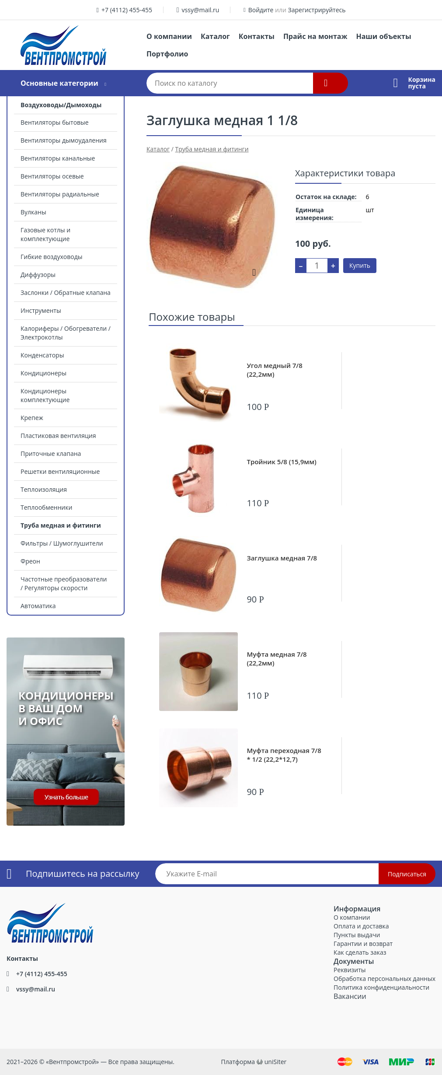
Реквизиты (349, 970)
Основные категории (59, 83)
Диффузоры (38, 274)
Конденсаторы (42, 355)
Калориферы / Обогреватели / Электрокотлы (66, 332)
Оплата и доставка (361, 926)
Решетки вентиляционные (60, 471)
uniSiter (276, 1061)
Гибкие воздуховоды (51, 256)
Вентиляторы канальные (58, 158)
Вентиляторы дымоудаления (64, 140)
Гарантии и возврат (363, 943)
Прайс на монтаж (315, 36)
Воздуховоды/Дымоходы (61, 105)
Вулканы (33, 212)
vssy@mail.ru (200, 10)
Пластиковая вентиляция (58, 435)
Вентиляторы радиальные (60, 194)
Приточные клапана (51, 453)
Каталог (215, 36)
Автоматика (38, 606)
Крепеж (32, 417)
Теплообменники (46, 507)
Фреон (30, 561)
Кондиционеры (43, 373)
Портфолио (167, 54)
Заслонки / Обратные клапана (66, 292)
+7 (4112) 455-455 (126, 10)
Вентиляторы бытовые (55, 122)
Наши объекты (383, 36)
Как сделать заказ (360, 952)
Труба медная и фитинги (61, 525)
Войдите (261, 10)
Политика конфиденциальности (381, 987)
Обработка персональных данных (384, 978)
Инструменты (41, 310)
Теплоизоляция (44, 489)
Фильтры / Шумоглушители (62, 543)
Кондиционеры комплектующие (45, 395)
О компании (169, 36)
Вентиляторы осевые (52, 176)
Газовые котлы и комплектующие (45, 234)
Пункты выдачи (357, 935)
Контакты (257, 36)
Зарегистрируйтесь (317, 10)
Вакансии (350, 996)
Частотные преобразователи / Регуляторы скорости (64, 583)
